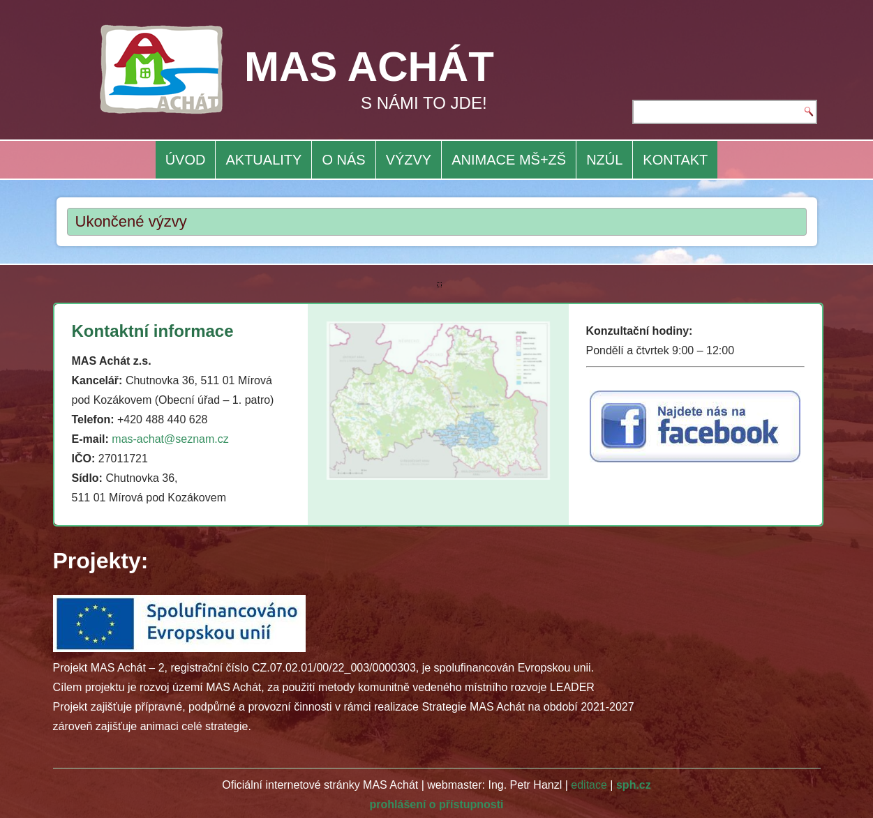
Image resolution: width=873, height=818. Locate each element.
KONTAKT (675, 159)
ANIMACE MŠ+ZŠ (509, 159)
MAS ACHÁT (369, 66)
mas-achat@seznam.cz (170, 439)
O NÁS (343, 159)
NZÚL (604, 159)
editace (589, 785)
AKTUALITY (263, 159)
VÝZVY (409, 159)
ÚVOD (185, 159)
